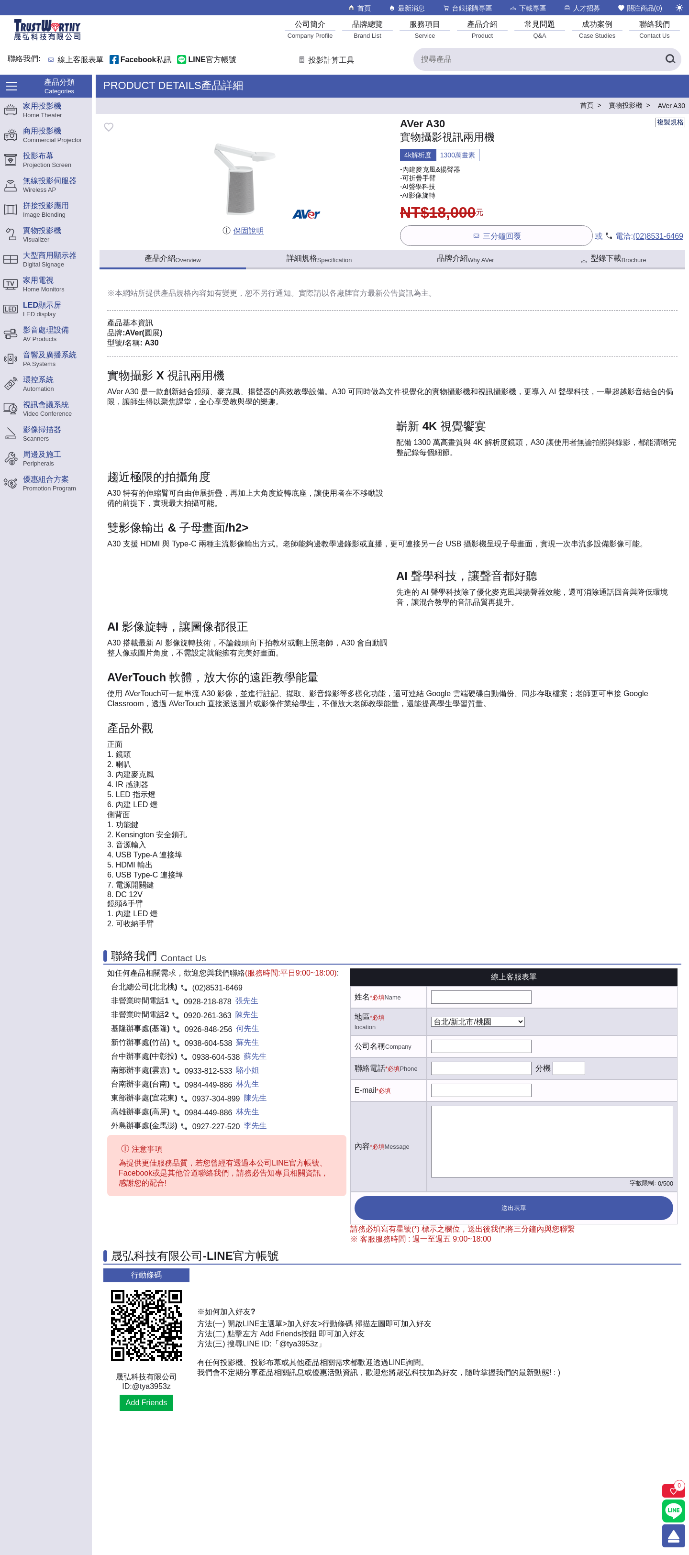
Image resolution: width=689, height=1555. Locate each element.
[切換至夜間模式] (679, 7)
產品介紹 (172, 259)
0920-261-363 (208, 1015)
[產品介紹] (482, 29)
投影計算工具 (325, 60)
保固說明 (243, 231)
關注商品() (639, 8)
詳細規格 (319, 259)
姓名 (362, 997)
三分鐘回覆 (496, 235)
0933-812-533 (209, 1071)
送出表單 (513, 1207)
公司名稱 (370, 1046)
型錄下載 (612, 259)
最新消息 (406, 8)
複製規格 (670, 122)
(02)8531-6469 (658, 236)
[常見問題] (540, 29)
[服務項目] (425, 29)
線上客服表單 (81, 60)
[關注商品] (673, 1490)
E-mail (365, 1090)
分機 (543, 1068)
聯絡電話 (370, 1068)
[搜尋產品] (547, 59)
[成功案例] (597, 29)
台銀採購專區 (467, 8)
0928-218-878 (208, 1002)
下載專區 (527, 8)
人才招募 (581, 8)
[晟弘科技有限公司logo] (47, 39)
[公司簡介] (310, 29)
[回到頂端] (673, 1535)
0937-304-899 (216, 1099)
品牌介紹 (465, 259)
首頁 (359, 8)
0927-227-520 (216, 1126)
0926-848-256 (209, 1029)
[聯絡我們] (654, 29)
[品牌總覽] (367, 29)
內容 (362, 1146)
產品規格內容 (184, 293)
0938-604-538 (209, 1043)
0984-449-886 (209, 1085)
